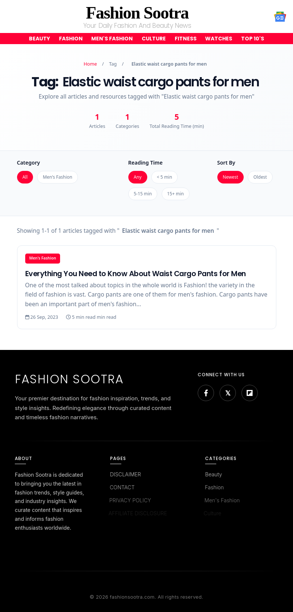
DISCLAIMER (125, 474)
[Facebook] (206, 393)
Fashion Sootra (137, 12)
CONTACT (121, 487)
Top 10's (252, 38)
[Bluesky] (228, 393)
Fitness (186, 38)
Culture (154, 38)
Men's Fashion (112, 38)
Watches (218, 38)
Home (90, 64)
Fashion (71, 38)
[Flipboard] (249, 393)
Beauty (39, 38)
